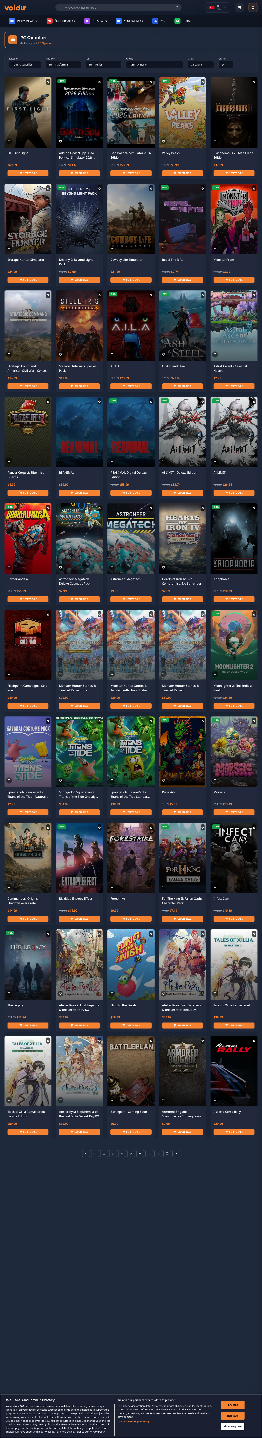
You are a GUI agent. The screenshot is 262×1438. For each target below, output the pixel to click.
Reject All (233, 1415)
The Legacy (15, 1005)
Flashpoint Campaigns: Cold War (27, 688)
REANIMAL (66, 473)
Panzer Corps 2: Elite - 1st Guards (26, 475)
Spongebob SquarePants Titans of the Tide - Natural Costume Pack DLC (27, 794)
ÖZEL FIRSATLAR (61, 21)
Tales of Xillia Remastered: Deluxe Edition (26, 1114)
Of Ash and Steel (174, 366)
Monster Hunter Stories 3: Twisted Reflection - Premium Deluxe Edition (77, 688)
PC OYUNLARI (23, 21)
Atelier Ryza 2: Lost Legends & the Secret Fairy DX (79, 1007)
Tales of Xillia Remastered (232, 1005)
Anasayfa (27, 43)
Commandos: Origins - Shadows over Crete (23, 901)
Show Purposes (233, 1426)
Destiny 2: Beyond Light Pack (76, 262)
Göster (222, 58)
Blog (182, 21)
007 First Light (18, 153)
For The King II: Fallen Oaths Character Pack (182, 901)
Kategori (13, 58)
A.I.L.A (114, 366)
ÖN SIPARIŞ (95, 21)
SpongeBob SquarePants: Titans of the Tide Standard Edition (129, 794)
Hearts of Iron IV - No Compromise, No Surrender (182, 581)
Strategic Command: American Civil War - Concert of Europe (28, 368)
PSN (158, 21)
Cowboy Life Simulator (126, 260)
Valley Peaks (171, 153)
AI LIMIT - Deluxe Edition (179, 473)
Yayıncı (130, 58)
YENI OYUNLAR (129, 21)
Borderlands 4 (18, 579)
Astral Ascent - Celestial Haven (230, 368)
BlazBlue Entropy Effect (75, 899)
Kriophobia (221, 579)
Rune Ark (168, 792)
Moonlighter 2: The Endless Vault (233, 688)
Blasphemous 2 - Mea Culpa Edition (233, 155)
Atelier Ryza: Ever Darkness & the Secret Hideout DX (181, 1007)
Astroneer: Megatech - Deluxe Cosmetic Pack (75, 581)
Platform (50, 58)
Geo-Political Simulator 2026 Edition (130, 155)
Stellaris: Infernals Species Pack (77, 368)
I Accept (233, 1405)
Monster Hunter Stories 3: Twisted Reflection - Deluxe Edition (129, 688)
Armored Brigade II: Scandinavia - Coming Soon (181, 1114)
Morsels (219, 792)
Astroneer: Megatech (125, 579)
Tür (87, 58)
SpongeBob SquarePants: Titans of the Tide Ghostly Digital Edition (77, 794)
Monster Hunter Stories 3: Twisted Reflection (180, 688)
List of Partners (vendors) (133, 1421)
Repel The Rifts (172, 260)
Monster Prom (224, 260)
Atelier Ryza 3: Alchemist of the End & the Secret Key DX (79, 1114)
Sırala (191, 58)
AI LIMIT (220, 473)
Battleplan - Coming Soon (128, 1112)
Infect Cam (221, 899)
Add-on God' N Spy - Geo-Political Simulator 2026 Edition (77, 155)
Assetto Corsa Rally (227, 1112)
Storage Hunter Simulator (26, 260)
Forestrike (117, 899)
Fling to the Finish (123, 1005)
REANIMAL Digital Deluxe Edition (128, 475)
